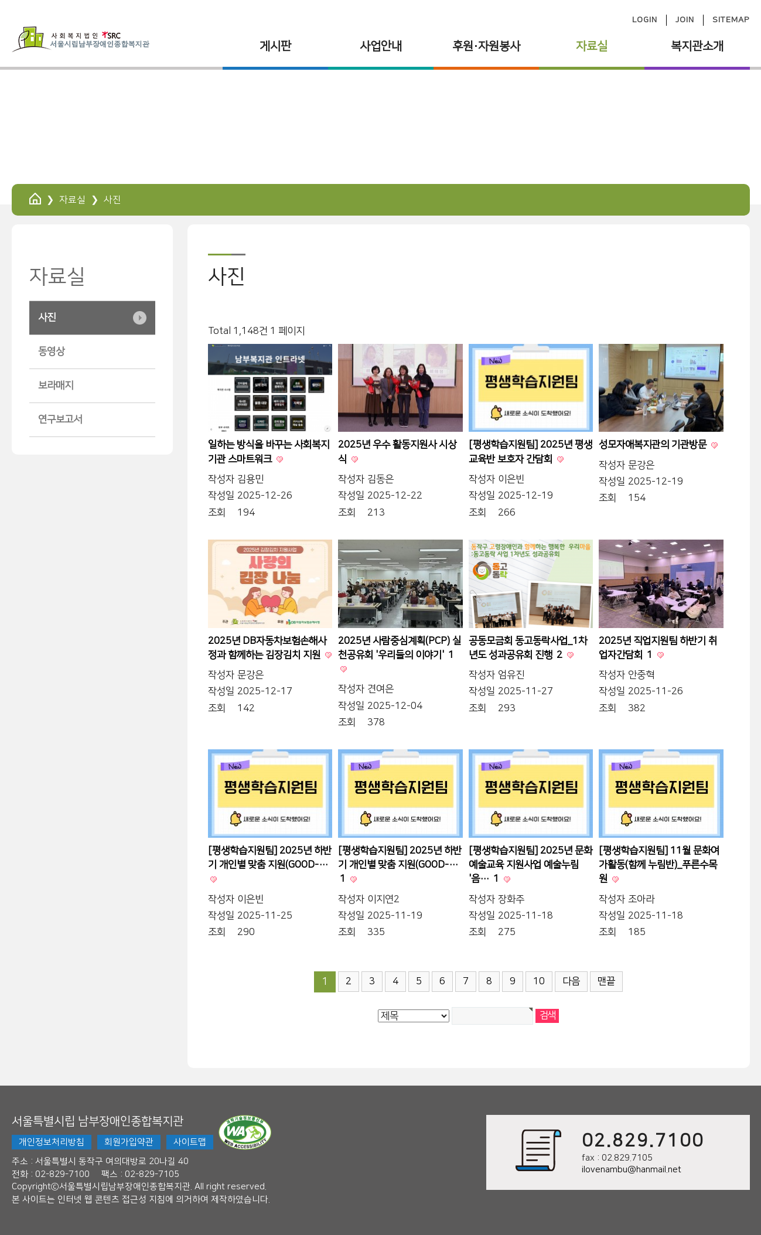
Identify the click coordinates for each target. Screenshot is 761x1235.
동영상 (51, 351)
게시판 (275, 46)
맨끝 (606, 981)
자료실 (592, 46)
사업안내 (381, 46)
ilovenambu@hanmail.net (631, 1170)
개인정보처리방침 (51, 1142)
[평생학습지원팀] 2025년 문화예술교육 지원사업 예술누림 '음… (530, 865)
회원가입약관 (128, 1142)
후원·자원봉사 (486, 46)
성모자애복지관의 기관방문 (654, 444)
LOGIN (644, 20)
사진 (47, 317)
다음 (571, 981)
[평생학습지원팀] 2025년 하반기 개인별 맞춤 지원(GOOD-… (400, 865)
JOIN (684, 20)
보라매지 (55, 385)
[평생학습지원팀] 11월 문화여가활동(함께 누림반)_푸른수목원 (659, 865)
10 (539, 981)
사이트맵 (189, 1142)
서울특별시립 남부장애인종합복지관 (97, 1121)
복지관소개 (697, 46)
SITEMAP (731, 20)
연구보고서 (60, 419)
